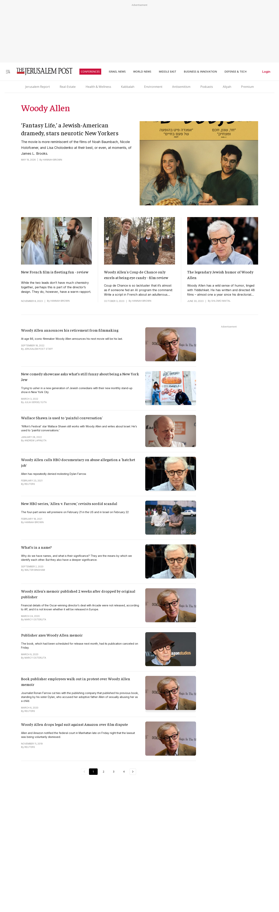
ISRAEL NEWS (117, 71)
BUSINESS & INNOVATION (200, 71)
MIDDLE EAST (167, 71)
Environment (153, 87)
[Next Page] (133, 771)
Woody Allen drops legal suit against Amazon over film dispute (74, 724)
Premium (247, 87)
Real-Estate (68, 87)
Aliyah (227, 87)
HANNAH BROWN (52, 159)
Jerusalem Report (37, 87)
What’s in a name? (36, 547)
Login (266, 71)
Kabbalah (127, 87)
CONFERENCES (90, 71)
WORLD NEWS (142, 71)
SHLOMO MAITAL (221, 300)
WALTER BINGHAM (34, 569)
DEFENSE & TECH (235, 71)
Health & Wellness (98, 87)
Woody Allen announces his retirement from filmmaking (69, 330)
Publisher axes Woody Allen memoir (52, 635)
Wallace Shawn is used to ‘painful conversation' (62, 417)
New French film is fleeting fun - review (54, 271)
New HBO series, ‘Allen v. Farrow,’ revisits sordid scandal (69, 503)
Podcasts (206, 87)
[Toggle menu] (8, 71)
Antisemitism (181, 87)
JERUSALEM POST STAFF (38, 348)
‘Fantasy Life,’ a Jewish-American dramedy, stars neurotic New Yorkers (70, 129)
